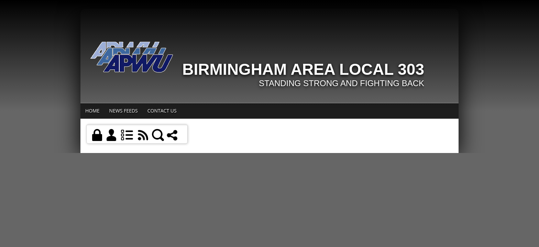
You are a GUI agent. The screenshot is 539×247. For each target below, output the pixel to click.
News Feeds (123, 110)
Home (92, 110)
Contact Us (162, 110)
